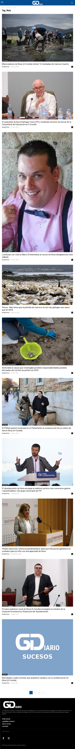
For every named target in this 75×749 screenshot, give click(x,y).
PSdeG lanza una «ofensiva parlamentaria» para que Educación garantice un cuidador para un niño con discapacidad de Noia (36, 550)
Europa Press (5, 66)
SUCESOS (5, 674)
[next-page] (43, 692)
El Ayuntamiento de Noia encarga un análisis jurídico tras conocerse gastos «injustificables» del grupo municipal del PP (36, 489)
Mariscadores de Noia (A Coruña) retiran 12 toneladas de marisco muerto (35, 64)
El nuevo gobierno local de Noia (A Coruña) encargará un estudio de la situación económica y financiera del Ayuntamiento (33, 610)
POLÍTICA (5, 118)
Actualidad (5, 60)
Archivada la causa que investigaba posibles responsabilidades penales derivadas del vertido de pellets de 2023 (34, 369)
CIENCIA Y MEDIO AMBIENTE (9, 364)
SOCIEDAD (5, 251)
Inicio (3, 7)
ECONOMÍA (5, 304)
